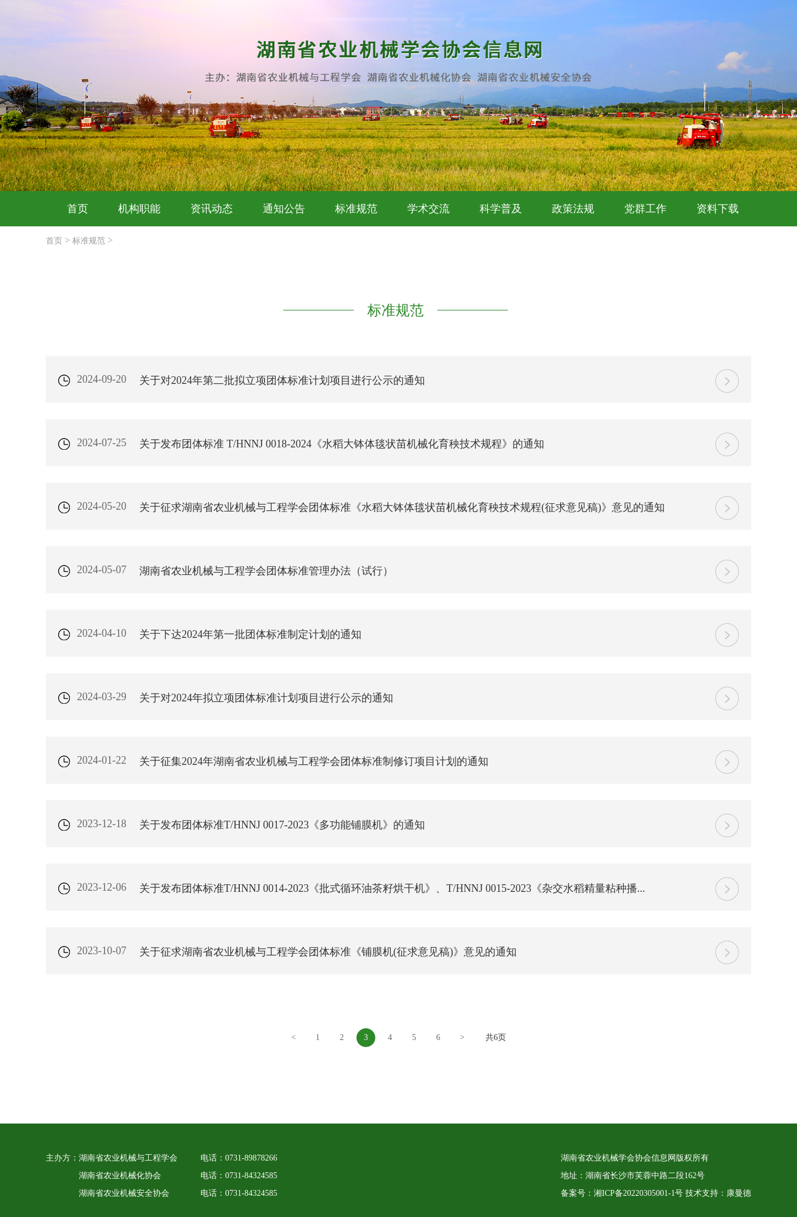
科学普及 (501, 209)
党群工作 (645, 209)
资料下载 (717, 209)
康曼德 (738, 1193)
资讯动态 (211, 209)
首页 (77, 209)
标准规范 (356, 209)
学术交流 (428, 209)
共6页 (495, 1037)
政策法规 (573, 209)
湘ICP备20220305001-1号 (638, 1193)
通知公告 (284, 209)
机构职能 (139, 209)
